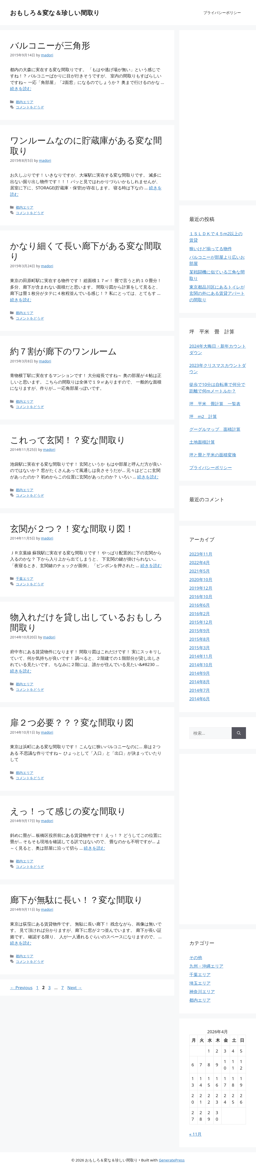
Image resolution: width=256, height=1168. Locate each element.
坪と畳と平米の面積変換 (212, 455)
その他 (195, 957)
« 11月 (195, 1134)
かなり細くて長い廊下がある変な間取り (86, 251)
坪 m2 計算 (203, 416)
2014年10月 (200, 665)
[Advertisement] (217, 115)
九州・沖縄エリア (206, 966)
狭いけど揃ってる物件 (210, 248)
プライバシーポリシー (222, 12)
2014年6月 (199, 699)
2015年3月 (199, 648)
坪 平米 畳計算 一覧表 (214, 404)
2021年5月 (199, 571)
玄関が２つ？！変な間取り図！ (72, 528)
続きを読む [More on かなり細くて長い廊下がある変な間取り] (20, 300)
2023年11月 (200, 554)
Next (74, 987)
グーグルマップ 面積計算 (214, 429)
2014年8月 (199, 682)
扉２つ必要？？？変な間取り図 (72, 722)
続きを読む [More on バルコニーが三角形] (20, 88)
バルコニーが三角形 (50, 45)
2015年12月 (200, 622)
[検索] (239, 733)
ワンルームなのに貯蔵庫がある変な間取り (86, 145)
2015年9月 (199, 630)
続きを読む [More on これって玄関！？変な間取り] (147, 477)
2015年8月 (199, 639)
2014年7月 (199, 690)
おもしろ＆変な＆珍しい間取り (55, 12)
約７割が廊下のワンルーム (63, 351)
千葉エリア (24, 578)
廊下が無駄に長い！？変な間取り (76, 899)
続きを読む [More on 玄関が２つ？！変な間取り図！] (151, 565)
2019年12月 (200, 588)
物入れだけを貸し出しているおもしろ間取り (86, 622)
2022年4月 (199, 562)
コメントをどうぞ (30, 107)
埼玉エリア (200, 983)
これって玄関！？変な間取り (68, 440)
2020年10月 (200, 579)
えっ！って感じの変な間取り (68, 811)
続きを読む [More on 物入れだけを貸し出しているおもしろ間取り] (20, 671)
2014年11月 (200, 656)
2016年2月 (199, 613)
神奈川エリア (202, 991)
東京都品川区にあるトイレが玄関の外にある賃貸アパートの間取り (217, 293)
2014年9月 (199, 673)
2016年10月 (200, 596)
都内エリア (24, 101)
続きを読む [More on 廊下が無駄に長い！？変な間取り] (20, 943)
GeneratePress (172, 1159)
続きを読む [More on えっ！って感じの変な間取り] (94, 848)
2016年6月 (199, 605)
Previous (21, 987)
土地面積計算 (202, 442)
